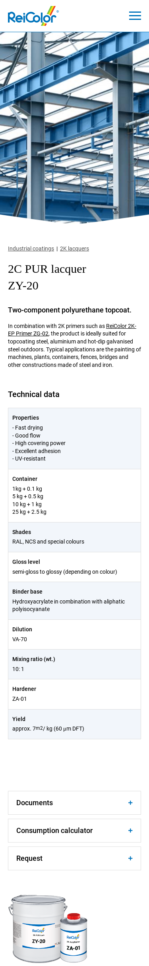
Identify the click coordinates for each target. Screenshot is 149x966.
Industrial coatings (31, 248)
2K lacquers (74, 248)
